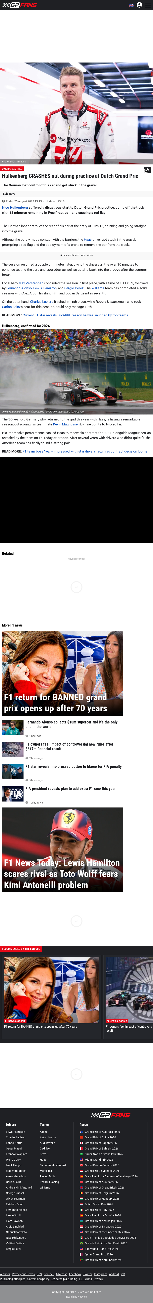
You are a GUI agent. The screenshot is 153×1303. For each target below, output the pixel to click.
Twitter (87, 1274)
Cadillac (45, 1148)
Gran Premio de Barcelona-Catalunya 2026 (109, 1176)
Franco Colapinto (16, 1154)
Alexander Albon (16, 1176)
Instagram (100, 1274)
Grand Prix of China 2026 (98, 1137)
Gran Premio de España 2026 (100, 1215)
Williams (97, 288)
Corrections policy (38, 1279)
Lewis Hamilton (45, 288)
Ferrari (44, 1154)
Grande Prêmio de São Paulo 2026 (103, 1243)
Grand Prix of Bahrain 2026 (99, 1148)
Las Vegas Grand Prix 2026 (99, 1248)
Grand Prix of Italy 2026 (97, 1209)
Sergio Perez (73, 288)
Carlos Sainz (11, 307)
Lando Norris (14, 1143)
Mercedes (46, 1170)
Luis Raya (9, 193)
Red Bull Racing (49, 1182)
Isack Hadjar (14, 1165)
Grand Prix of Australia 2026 (100, 1131)
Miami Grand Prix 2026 (96, 1159)
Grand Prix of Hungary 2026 (100, 1198)
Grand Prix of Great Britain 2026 (102, 1187)
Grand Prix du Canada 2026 (99, 1165)
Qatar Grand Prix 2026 (96, 1254)
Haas (88, 239)
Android (114, 1274)
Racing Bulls (47, 1176)
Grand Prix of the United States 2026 (105, 1232)
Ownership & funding (64, 1279)
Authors (5, 1274)
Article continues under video (76, 255)
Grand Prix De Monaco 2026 (100, 1170)
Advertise (61, 1274)
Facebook (75, 1274)
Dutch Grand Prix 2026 (96, 1204)
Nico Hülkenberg (16, 1237)
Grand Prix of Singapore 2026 (100, 1226)
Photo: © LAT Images (14, 161)
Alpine (43, 1131)
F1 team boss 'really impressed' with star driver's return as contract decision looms (85, 451)
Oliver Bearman (15, 1198)
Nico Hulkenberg (15, 207)
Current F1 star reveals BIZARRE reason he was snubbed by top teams (75, 315)
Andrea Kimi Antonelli (19, 1187)
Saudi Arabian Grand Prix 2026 (101, 1154)
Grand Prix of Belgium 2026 (99, 1193)
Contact (49, 1274)
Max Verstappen (31, 283)
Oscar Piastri (14, 1148)
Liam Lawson (14, 1221)
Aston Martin (48, 1137)
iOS (123, 1274)
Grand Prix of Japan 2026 (98, 1143)
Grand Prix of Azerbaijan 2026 (101, 1221)
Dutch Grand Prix (12, 168)
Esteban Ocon (14, 1204)
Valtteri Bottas (15, 1243)
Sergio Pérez (13, 1248)
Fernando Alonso (19, 288)
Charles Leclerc (41, 302)
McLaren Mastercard (53, 1165)
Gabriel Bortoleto (16, 1232)
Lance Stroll (13, 1215)
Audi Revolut (47, 1143)
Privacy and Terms (23, 1274)
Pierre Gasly (13, 1159)
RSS (39, 1274)
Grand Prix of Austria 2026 (99, 1182)
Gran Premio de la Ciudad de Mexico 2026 (108, 1237)
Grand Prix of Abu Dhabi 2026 (101, 1260)
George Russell (15, 1193)
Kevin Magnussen (66, 424)
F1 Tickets (85, 1279)
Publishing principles (12, 1279)
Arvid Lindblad (15, 1226)
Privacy (98, 1279)
